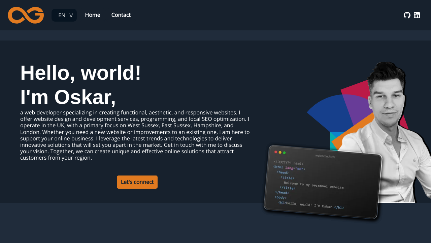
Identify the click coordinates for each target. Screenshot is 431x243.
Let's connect (137, 182)
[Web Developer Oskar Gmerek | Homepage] (26, 15)
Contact (121, 15)
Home (92, 15)
